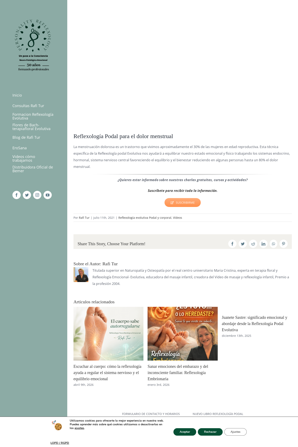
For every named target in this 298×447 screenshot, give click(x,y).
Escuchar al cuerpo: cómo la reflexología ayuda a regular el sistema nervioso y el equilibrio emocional (107, 372)
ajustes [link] (79, 428)
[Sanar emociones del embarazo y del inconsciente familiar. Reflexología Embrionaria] (182, 309)
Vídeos (177, 218)
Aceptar (185, 432)
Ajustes (235, 432)
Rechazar (210, 432)
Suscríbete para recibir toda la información (182, 190)
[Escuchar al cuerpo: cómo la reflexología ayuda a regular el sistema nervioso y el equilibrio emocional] (108, 309)
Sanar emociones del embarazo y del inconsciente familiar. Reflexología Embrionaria (178, 372)
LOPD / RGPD (59, 443)
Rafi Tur (84, 218)
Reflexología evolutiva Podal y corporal (144, 218)
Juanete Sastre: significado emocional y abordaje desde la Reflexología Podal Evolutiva (254, 323)
